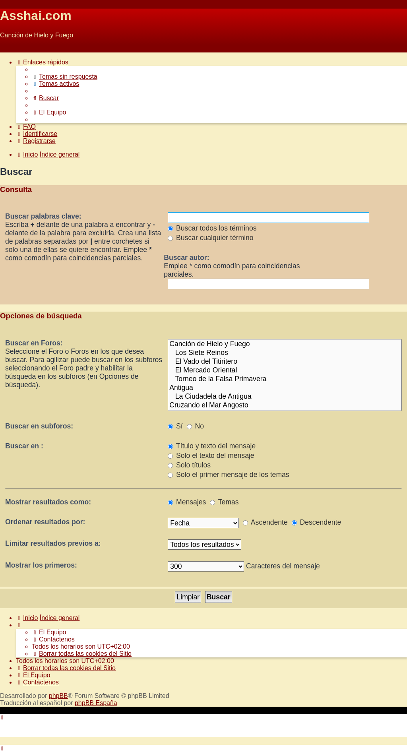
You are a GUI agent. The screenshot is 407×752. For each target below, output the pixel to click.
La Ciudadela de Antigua (285, 396)
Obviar (9, 48)
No (195, 426)
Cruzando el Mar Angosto (285, 405)
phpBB (58, 695)
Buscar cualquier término (211, 238)
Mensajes (187, 502)
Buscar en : (24, 446)
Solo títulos (189, 465)
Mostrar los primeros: (41, 565)
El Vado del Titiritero (285, 361)
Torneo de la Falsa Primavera (285, 379)
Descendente (316, 522)
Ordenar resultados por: (45, 522)
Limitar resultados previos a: (53, 543)
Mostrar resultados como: (48, 502)
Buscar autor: (186, 258)
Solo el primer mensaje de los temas (228, 475)
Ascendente (265, 522)
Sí (175, 426)
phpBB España (96, 703)
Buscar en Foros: (34, 343)
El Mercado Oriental (285, 370)
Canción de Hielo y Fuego (285, 344)
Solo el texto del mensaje (211, 455)
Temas (224, 502)
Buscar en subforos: (39, 426)
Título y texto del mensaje (212, 446)
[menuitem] (64, 76)
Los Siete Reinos (285, 353)
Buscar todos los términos (212, 228)
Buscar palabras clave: (43, 216)
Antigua (285, 388)
